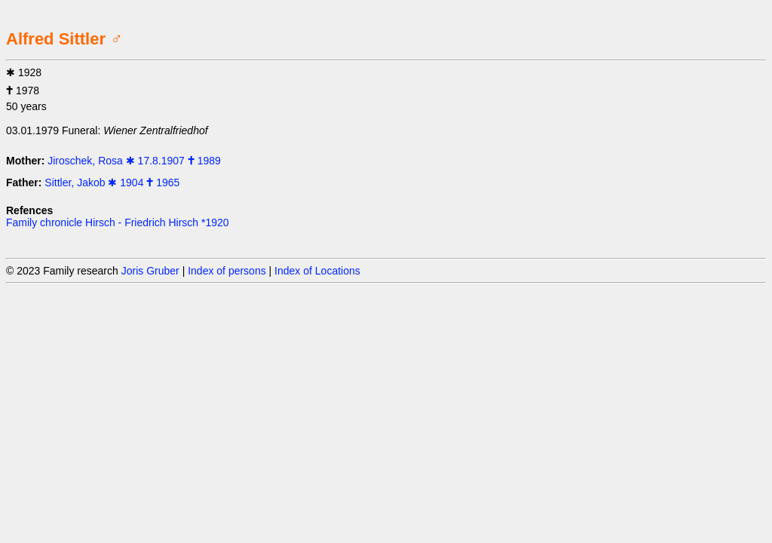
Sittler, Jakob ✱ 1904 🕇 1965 (111, 182)
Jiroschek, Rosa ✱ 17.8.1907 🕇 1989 (134, 161)
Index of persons (227, 271)
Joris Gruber (150, 271)
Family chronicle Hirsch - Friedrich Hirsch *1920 (117, 222)
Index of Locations (317, 271)
